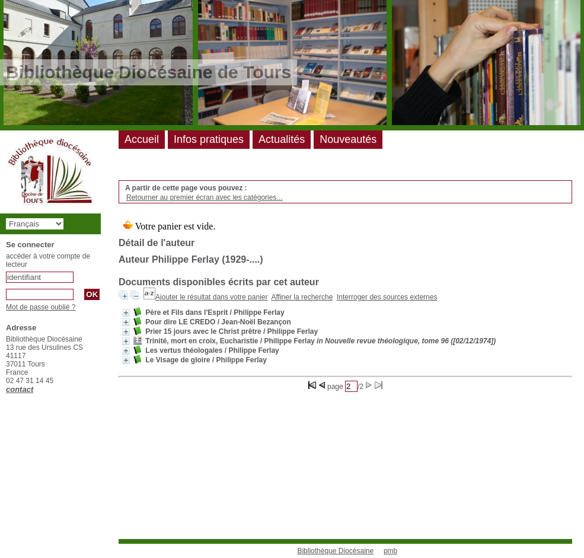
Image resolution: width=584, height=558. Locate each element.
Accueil (142, 139)
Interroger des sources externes (387, 297)
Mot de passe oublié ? (40, 307)
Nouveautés (348, 139)
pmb (390, 551)
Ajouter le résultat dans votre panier (211, 297)
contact (19, 389)
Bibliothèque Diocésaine (335, 551)
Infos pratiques (209, 139)
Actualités (282, 139)
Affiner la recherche (302, 297)
